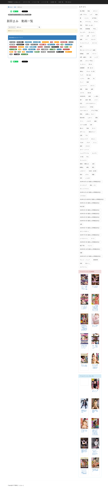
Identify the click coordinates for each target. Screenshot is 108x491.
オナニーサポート (84, 231)
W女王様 (82, 206)
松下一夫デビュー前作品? (95, 287)
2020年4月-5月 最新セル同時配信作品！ (90, 217)
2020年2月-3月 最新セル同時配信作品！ (90, 210)
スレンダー (83, 32)
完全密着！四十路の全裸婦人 (95, 470)
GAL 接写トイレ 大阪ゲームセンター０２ (95, 347)
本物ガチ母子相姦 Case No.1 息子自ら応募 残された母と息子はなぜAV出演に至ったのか (95, 433)
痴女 (96, 14)
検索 (15, 7)
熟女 (89, 11)
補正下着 (82, 245)
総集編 (81, 53)
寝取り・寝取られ (84, 163)
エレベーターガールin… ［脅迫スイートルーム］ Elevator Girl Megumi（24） (95, 453)
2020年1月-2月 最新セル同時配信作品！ (90, 203)
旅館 (95, 121)
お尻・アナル (83, 14)
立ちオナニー (83, 107)
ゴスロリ (87, 146)
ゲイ (86, 39)
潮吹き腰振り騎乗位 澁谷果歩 (95, 411)
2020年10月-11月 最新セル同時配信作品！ (90, 256)
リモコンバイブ (84, 139)
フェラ (81, 75)
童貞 (81, 174)
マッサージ (83, 64)
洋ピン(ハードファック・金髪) (87, 50)
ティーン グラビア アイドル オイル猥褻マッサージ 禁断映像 (84, 471)
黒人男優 (82, 11)
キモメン (93, 139)
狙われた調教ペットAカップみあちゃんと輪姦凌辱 (95, 366)
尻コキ (90, 64)
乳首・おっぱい (89, 25)
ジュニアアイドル (84, 153)
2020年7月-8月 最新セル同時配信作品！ (90, 235)
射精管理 (95, 259)
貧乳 (81, 46)
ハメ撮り (96, 96)
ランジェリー (83, 160)
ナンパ (81, 82)
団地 (81, 114)
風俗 (86, 89)
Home (10, 7)
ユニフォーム (83, 267)
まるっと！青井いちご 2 (95, 391)
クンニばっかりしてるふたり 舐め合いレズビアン (84, 307)
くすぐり (92, 85)
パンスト (86, 18)
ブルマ (88, 142)
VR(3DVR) (82, 96)
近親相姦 (87, 28)
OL (94, 78)
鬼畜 (88, 82)
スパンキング (83, 185)
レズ (91, 14)
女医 (93, 163)
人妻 (88, 36)
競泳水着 (82, 117)
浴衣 (81, 178)
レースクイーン (84, 238)
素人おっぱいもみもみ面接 (84, 365)
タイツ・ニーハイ (84, 149)
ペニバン (90, 245)
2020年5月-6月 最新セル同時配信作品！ (90, 220)
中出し (95, 28)
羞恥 (96, 117)
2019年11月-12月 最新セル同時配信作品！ (90, 192)
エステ (93, 36)
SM (90, 57)
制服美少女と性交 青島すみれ (84, 411)
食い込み (89, 75)
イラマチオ (83, 195)
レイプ (96, 57)
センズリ (94, 153)
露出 (89, 78)
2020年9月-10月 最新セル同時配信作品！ (90, 249)
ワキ (86, 135)
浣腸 (81, 252)
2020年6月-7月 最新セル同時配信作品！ (90, 227)
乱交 (81, 103)
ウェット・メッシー (85, 259)
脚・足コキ (90, 68)
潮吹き (81, 71)
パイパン (94, 53)
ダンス (93, 128)
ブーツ (81, 121)
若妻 (81, 89)
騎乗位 (81, 167)
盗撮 (81, 39)
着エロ (81, 128)
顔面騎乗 (82, 68)
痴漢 (81, 146)
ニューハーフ (83, 85)
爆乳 (88, 167)
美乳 (93, 167)
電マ (81, 99)
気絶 (88, 128)
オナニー (95, 11)
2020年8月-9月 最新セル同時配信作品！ (90, 242)
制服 (93, 174)
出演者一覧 (53, 2)
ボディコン (83, 131)
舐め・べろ (93, 185)
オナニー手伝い (89, 60)
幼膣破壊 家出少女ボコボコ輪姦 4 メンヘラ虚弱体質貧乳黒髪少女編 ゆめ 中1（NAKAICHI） (84, 328)
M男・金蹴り (83, 57)
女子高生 (94, 18)
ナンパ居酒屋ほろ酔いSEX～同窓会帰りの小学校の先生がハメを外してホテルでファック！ (95, 309)
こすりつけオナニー (90, 103)
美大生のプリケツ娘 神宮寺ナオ (84, 431)
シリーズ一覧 (44, 2)
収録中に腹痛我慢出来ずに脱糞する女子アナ (84, 451)
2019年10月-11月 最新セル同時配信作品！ (90, 181)
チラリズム (88, 21)
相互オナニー (92, 131)
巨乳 (81, 28)
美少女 (89, 92)
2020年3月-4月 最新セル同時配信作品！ (90, 213)
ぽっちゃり (91, 32)
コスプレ (82, 92)
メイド (96, 99)
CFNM (91, 107)
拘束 (81, 263)
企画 (88, 53)
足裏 (81, 135)
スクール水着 (83, 124)
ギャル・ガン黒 (90, 71)
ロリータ (94, 43)
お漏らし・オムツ (89, 114)
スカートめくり (84, 110)
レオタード (83, 171)
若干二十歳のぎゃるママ (95, 326)
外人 (88, 156)
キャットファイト (84, 188)
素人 (81, 21)
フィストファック (84, 43)
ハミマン (82, 78)
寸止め (81, 142)
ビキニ (87, 174)
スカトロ (93, 39)
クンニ (95, 142)
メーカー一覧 (35, 2)
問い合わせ (68, 2)
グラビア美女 (94, 110)
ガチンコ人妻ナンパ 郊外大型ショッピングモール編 (84, 288)
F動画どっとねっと (14, 2)
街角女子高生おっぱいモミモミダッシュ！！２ (84, 347)
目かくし (87, 263)
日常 (91, 124)
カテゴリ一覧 (26, 2)
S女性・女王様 (92, 171)
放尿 (92, 89)
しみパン (90, 117)
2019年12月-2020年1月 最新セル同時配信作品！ (92, 199)
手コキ (96, 21)
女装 (81, 60)
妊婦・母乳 (88, 99)
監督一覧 (61, 2)
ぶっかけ (87, 178)
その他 (81, 156)
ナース (92, 238)
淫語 (81, 25)
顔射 (89, 96)
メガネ (81, 36)
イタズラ (89, 121)
